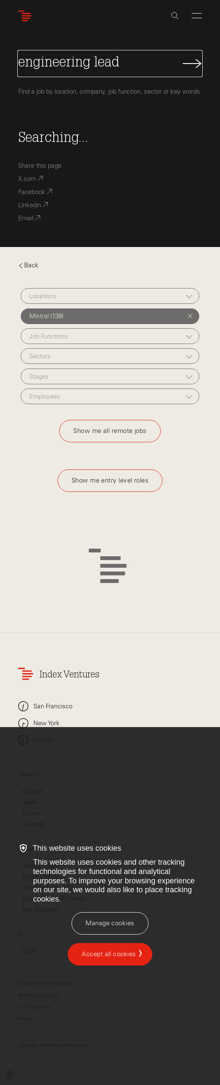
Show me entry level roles (110, 480)
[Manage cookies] (110, 923)
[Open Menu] (197, 15)
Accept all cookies (109, 954)
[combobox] (110, 296)
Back (28, 265)
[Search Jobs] (109, 63)
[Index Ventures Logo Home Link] (26, 16)
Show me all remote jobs (109, 431)
